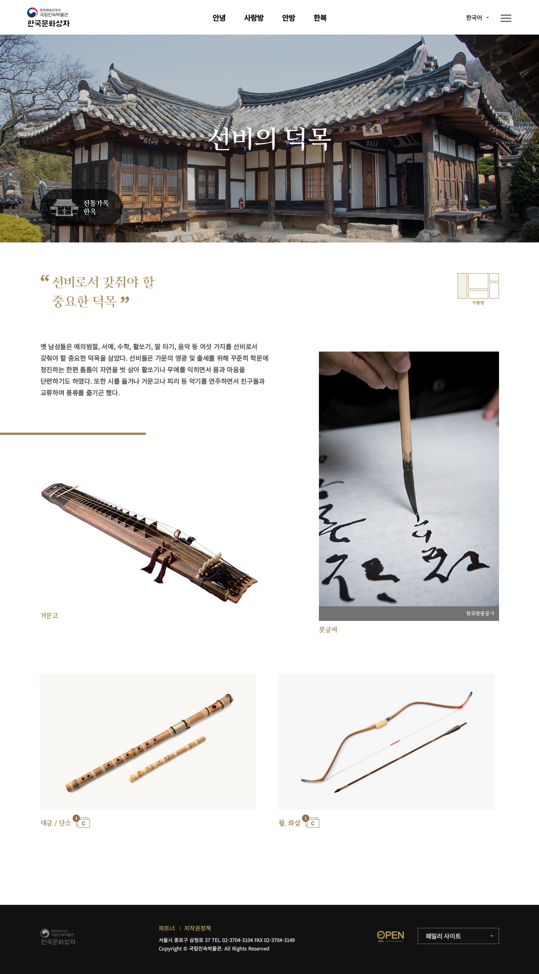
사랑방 (254, 17)
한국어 (474, 17)
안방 (288, 17)
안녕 (219, 17)
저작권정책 (197, 928)
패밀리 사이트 (443, 936)
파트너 (167, 928)
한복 (320, 17)
